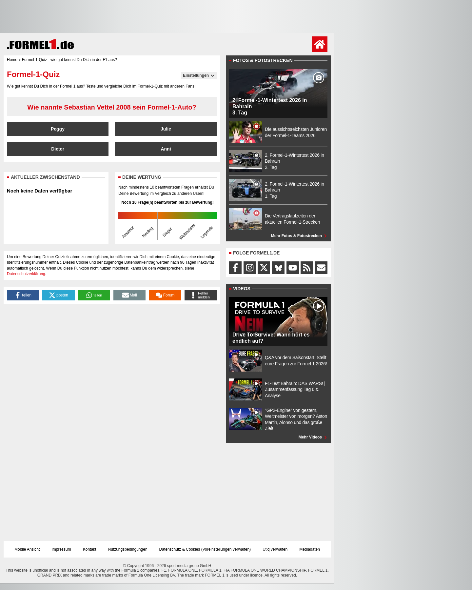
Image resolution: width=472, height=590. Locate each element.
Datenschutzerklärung (26, 274)
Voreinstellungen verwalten (226, 549)
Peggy (58, 129)
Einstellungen (198, 75)
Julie (166, 129)
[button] (23, 295)
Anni (166, 149)
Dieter (57, 149)
